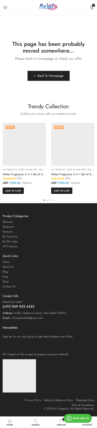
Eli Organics (61, 409)
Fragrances (45, 169)
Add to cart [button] (13, 190)
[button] (44, 200)
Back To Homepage (48, 75)
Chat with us (77, 418)
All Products (10, 169)
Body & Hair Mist (28, 169)
